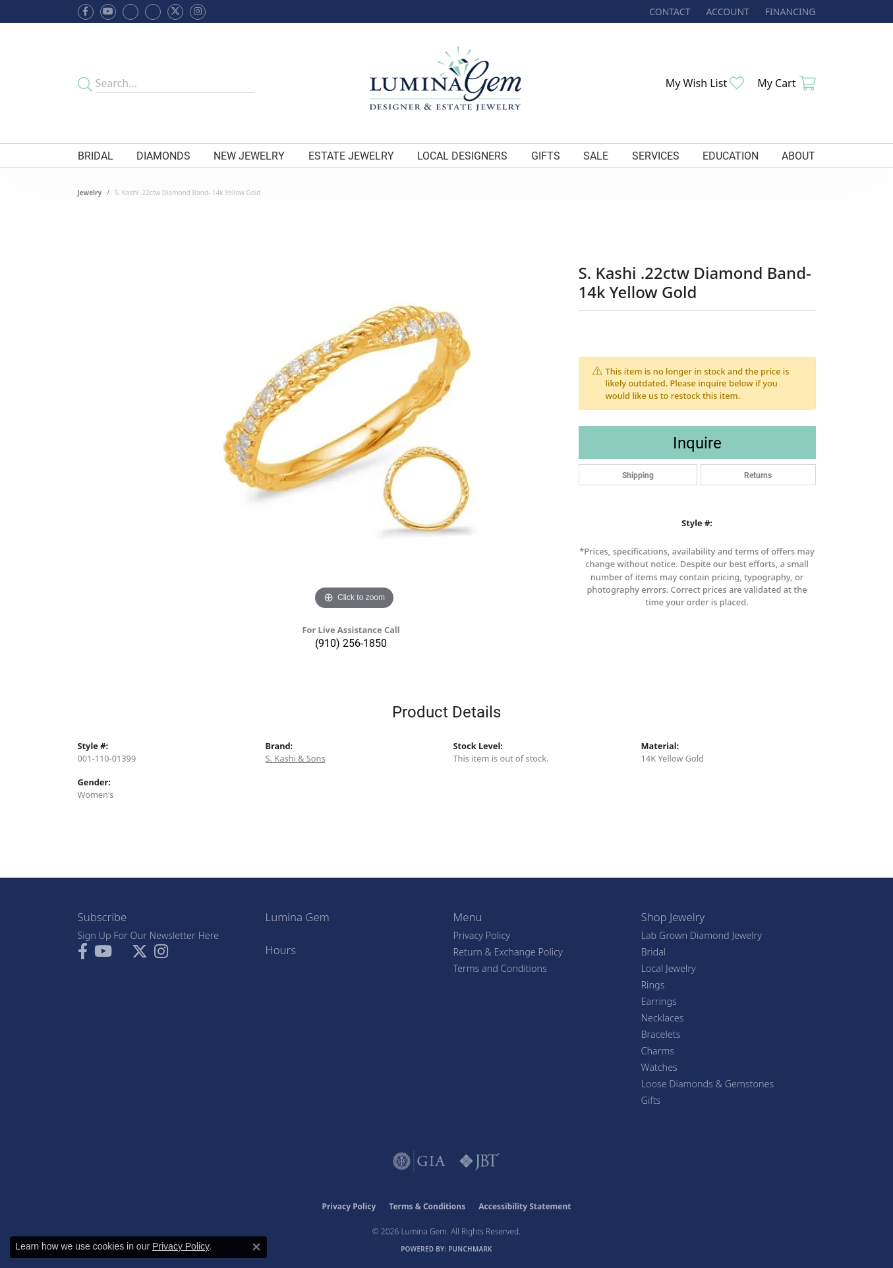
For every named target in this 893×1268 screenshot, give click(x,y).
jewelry (90, 192)
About (798, 155)
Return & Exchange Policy (508, 952)
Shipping (638, 474)
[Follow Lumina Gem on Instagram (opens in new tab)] (198, 12)
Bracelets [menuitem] (661, 1034)
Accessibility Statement (524, 1206)
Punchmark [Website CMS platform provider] (470, 1248)
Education (731, 155)
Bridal (95, 155)
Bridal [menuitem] (653, 952)
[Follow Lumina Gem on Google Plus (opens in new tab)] (153, 12)
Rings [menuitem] (653, 985)
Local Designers (462, 155)
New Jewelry (249, 155)
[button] (726, 11)
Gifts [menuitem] (651, 1100)
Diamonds (163, 155)
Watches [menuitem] (659, 1067)
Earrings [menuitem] (659, 1001)
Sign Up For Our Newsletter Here (148, 935)
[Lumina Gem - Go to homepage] (446, 83)
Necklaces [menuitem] (662, 1017)
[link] (668, 11)
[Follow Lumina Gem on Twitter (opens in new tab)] (175, 12)
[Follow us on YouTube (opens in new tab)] (108, 12)
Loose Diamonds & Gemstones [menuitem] (707, 1083)
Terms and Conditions (500, 968)
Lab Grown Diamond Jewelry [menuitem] (701, 935)
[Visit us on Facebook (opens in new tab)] (130, 12)
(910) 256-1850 (351, 642)
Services (655, 155)
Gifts (545, 155)
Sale (595, 155)
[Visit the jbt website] (480, 1161)
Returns (758, 474)
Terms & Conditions (427, 1206)
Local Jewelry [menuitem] (668, 968)
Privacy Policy (482, 935)
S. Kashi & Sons (296, 758)
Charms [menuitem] (658, 1050)
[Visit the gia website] (419, 1161)
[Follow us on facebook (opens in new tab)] (86, 12)
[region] (354, 415)
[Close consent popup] (256, 1247)
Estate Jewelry (351, 155)
